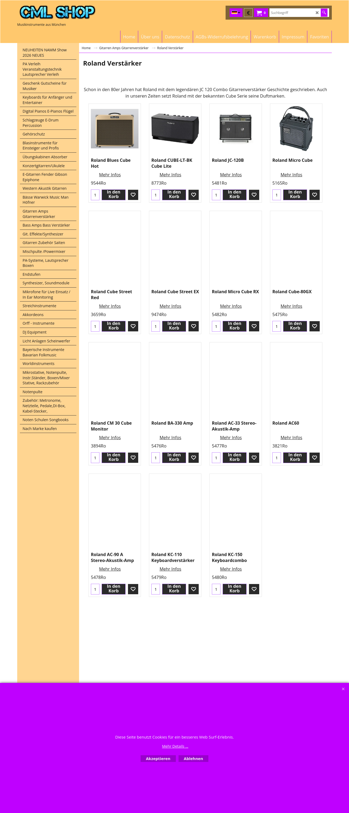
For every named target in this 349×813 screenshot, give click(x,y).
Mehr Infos (110, 199)
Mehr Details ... (175, 746)
